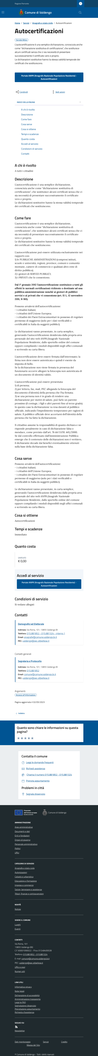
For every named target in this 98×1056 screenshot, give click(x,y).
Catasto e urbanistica (24, 876)
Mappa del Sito (33, 1045)
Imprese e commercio (24, 885)
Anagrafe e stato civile (42, 23)
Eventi (17, 928)
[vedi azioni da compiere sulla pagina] (58, 92)
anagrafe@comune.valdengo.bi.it (40, 637)
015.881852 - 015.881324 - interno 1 (46, 633)
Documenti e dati (22, 831)
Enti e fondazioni (22, 835)
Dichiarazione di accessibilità (27, 995)
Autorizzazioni (21, 872)
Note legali (19, 991)
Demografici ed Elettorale (31, 624)
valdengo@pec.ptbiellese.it (36, 641)
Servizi (26, 23)
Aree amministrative (24, 827)
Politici (17, 848)
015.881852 (33, 670)
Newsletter (20, 1030)
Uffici (17, 852)
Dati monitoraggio (22, 1041)
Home (17, 23)
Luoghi (18, 924)
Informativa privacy (23, 986)
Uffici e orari (20, 967)
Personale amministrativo (26, 844)
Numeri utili (20, 971)
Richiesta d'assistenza (24, 1012)
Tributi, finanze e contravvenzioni (29, 893)
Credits (64, 1041)
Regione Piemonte (22, 3)
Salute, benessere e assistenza (28, 889)
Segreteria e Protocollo (30, 661)
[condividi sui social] (21, 92)
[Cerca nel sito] (79, 12)
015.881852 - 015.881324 (35, 954)
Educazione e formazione (26, 881)
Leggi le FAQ (20, 1002)
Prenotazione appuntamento (27, 1009)
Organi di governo (22, 839)
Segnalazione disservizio (25, 1005)
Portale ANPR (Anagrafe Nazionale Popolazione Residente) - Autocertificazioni (49, 77)
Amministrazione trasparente (28, 999)
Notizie (18, 909)
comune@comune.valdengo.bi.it (40, 674)
